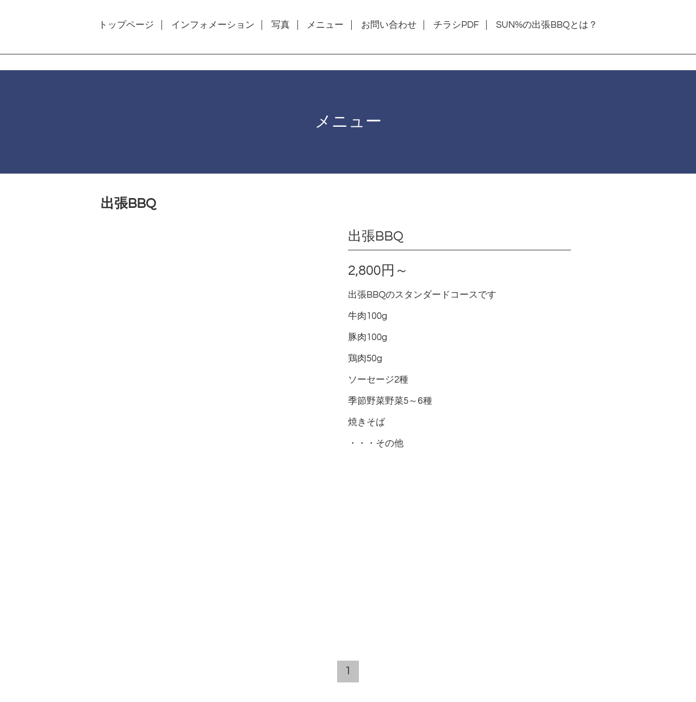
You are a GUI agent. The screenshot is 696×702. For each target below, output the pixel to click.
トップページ (126, 25)
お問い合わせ (389, 25)
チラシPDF (456, 25)
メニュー (325, 25)
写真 (280, 25)
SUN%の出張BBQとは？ (547, 25)
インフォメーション (212, 25)
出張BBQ (375, 236)
